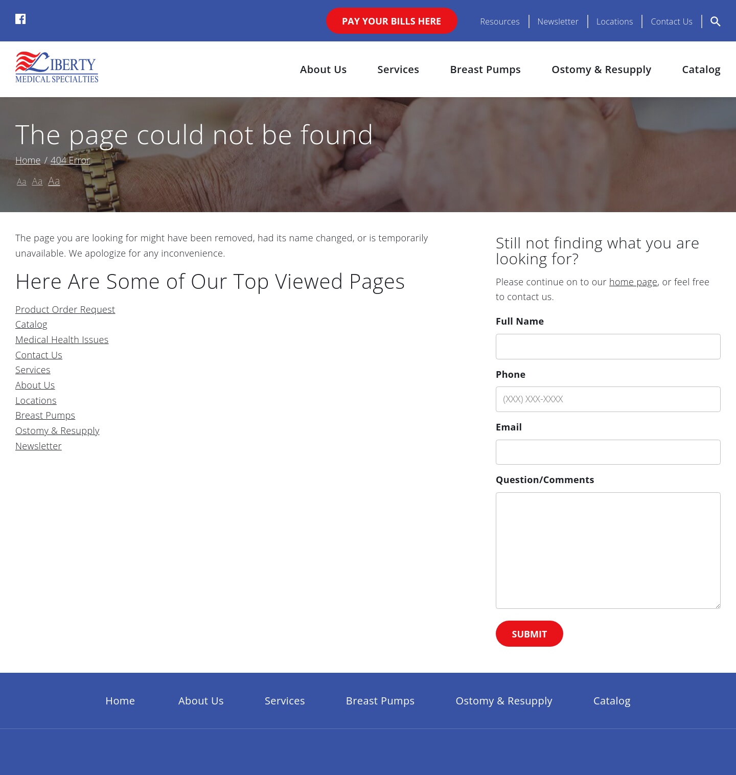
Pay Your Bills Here (391, 21)
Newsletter (558, 21)
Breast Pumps (485, 69)
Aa (22, 181)
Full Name (520, 321)
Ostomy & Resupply (601, 69)
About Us (323, 69)
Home (27, 160)
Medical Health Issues (62, 339)
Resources (500, 21)
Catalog (701, 69)
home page (633, 282)
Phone (511, 374)
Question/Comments (545, 479)
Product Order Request (65, 309)
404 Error (70, 160)
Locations (614, 21)
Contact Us (672, 21)
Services (399, 69)
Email (509, 427)
